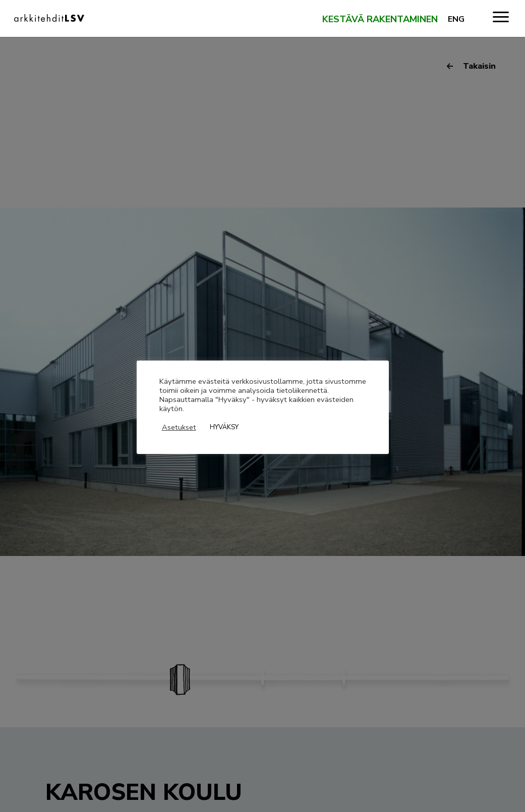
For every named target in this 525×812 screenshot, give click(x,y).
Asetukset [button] (179, 427)
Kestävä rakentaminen (380, 19)
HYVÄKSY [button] (224, 427)
